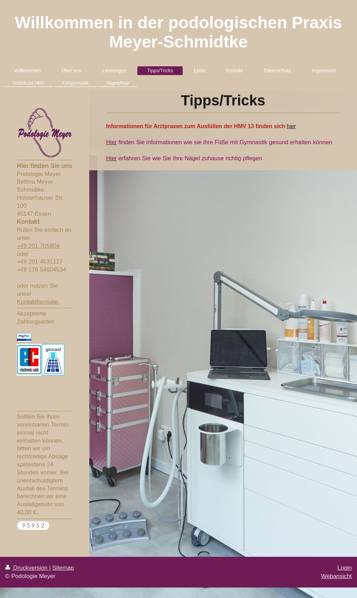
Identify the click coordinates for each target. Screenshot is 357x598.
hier (291, 126)
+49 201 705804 (38, 246)
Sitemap (63, 567)
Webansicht (336, 576)
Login (344, 567)
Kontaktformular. (38, 301)
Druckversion (27, 567)
